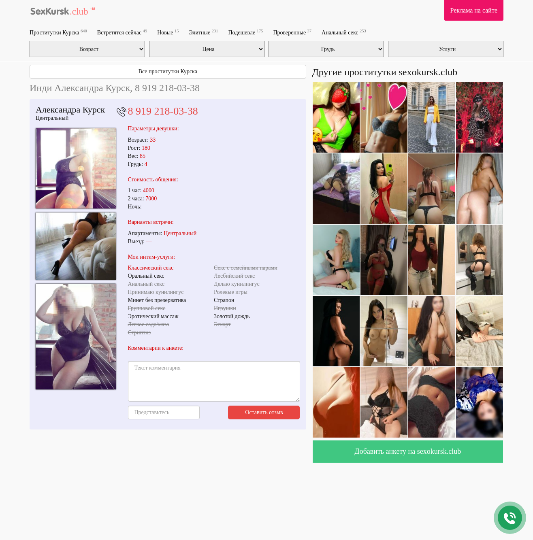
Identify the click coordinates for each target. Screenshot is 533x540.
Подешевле (245, 32)
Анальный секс (344, 32)
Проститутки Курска (58, 32)
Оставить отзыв (264, 412)
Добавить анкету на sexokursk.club (407, 451)
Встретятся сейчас (122, 32)
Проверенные (292, 32)
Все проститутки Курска (168, 71)
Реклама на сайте (473, 10)
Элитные (203, 32)
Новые (168, 32)
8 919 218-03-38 (163, 111)
